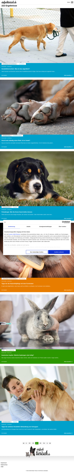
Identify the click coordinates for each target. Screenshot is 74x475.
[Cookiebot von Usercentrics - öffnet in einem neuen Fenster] (63, 222)
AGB (2, 466)
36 (44, 443)
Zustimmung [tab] (11, 226)
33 (33, 443)
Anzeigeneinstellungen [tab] (45, 226)
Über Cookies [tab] (62, 226)
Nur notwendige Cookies (36, 252)
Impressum (4, 462)
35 (40, 443)
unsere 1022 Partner (14, 234)
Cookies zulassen (59, 252)
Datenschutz (4, 464)
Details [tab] (28, 226)
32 (29, 443)
